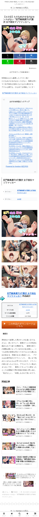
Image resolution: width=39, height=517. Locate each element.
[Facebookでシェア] (19, 56)
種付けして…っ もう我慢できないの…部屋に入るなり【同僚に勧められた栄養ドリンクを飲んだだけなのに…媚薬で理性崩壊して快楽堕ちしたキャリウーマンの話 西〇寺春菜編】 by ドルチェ (21, 122)
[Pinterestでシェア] (19, 62)
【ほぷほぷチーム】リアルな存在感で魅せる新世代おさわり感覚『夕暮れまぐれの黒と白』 (20, 161)
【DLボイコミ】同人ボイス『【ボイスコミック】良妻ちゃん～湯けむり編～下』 (21, 109)
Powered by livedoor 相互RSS (17, 166)
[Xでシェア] (7, 56)
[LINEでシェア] (7, 62)
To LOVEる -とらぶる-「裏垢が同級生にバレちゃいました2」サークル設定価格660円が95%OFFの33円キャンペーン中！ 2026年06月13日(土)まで (21, 148)
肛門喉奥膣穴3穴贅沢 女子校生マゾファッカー (19, 93)
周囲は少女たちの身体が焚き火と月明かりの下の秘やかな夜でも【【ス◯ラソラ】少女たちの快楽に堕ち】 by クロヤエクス (21, 128)
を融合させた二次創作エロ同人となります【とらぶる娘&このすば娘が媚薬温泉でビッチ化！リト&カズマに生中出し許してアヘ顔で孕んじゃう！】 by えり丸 (20, 114)
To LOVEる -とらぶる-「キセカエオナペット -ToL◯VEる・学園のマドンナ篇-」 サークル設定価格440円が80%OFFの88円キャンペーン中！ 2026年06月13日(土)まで (21, 155)
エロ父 (19, 199)
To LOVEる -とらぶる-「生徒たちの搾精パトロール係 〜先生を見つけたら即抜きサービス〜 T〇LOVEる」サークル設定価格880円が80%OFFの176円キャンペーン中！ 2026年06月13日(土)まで (21, 141)
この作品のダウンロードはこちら (21, 325)
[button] (31, 62)
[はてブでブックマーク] (31, 56)
